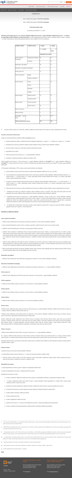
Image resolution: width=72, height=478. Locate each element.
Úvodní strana (31, 6)
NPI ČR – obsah (7, 469)
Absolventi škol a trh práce (52, 6)
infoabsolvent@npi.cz (54, 471)
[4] (7, 162)
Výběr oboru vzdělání (12, 10)
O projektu (6, 465)
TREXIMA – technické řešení (9, 471)
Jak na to (68, 6)
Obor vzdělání (21, 10)
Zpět (2, 452)
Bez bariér (62, 6)
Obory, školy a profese (40, 6)
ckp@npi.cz (28, 471)
